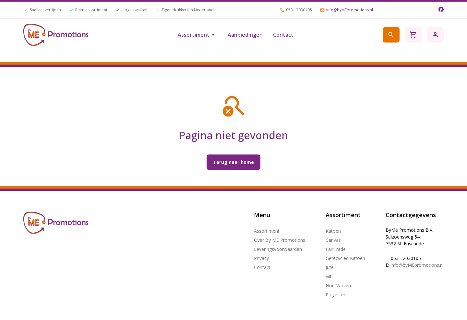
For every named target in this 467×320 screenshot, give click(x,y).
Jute (330, 267)
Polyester (335, 294)
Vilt (329, 276)
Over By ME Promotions (279, 240)
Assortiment (197, 35)
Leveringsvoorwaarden (278, 249)
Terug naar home (233, 162)
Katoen (333, 231)
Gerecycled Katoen (345, 258)
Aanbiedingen (245, 34)
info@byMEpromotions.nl (349, 10)
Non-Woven (338, 285)
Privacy (261, 258)
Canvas (333, 240)
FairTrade (336, 249)
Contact (283, 34)
